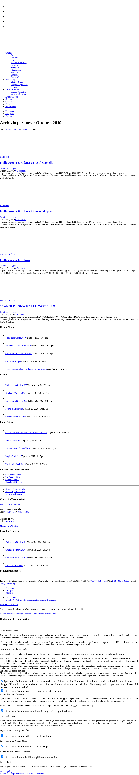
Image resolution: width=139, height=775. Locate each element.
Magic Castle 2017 (13, 456)
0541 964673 (9, 521)
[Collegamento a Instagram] (9, 113)
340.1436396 (23, 512)
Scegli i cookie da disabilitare (31, 614)
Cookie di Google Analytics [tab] (12, 694)
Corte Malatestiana (13, 494)
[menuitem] (72, 4)
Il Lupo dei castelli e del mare (18, 346)
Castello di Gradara (13, 482)
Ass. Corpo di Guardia (15, 491)
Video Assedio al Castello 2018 (19, 448)
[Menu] (10, 106)
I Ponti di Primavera (14, 409)
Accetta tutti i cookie (9, 614)
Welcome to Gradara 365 (16, 385)
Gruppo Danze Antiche (15, 489)
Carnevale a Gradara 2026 (16, 401)
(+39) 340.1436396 (120, 581)
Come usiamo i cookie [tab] (9, 630)
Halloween (4, 157)
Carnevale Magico (13, 361)
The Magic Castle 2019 (15, 338)
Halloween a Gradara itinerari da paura (28, 211)
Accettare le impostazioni (11, 774)
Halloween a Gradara (15, 260)
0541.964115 (10, 512)
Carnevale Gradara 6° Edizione (18, 353)
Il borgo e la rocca (13, 440)
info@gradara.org (7, 583)
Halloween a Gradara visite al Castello (26, 162)
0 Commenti (20, 171)
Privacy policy (6, 771)
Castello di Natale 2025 (15, 417)
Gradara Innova (12, 479)
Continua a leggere (8, 168)
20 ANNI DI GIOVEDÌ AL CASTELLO (27, 306)
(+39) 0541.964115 (98, 581)
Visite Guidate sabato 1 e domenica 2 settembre (26, 369)
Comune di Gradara (13, 475)
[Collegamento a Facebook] (9, 111)
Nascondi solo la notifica (33, 774)
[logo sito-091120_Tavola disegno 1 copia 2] (20, 48)
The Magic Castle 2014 (15, 464)
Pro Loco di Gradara (14, 477)
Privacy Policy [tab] (6, 762)
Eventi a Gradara (7, 254)
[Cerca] (7, 104)
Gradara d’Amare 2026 (15, 393)
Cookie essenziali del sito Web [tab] (13, 649)
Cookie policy (50, 614)
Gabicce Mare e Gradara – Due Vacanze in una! (26, 432)
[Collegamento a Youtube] (9, 116)
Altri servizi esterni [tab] (8, 716)
